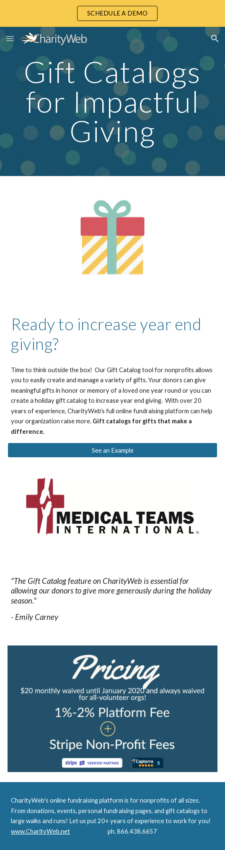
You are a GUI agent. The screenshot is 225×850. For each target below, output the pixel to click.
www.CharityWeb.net (40, 831)
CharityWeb (27, 800)
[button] (10, 38)
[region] (112, 13)
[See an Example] (112, 450)
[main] (112, 101)
